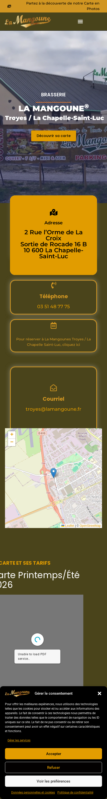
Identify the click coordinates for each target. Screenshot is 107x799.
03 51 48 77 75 (53, 325)
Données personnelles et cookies (33, 792)
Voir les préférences (53, 781)
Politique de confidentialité (75, 792)
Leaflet (67, 526)
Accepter (53, 754)
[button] (99, 693)
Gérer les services (18, 740)
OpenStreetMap (90, 526)
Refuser (53, 767)
